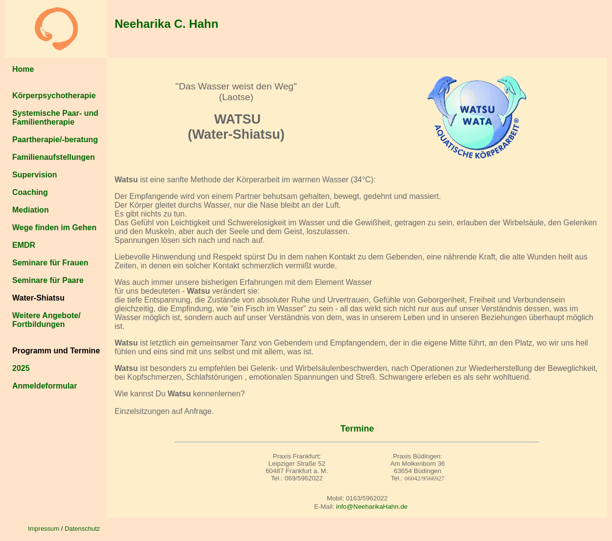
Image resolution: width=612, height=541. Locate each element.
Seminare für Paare (48, 280)
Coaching (30, 192)
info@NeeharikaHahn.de (372, 506)
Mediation (30, 210)
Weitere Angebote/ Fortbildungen (46, 319)
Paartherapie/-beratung (55, 139)
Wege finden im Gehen (54, 227)
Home (23, 69)
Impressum (43, 528)
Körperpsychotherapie (54, 95)
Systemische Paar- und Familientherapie (55, 117)
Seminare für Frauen (50, 263)
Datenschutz (82, 528)
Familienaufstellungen (53, 157)
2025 (21, 368)
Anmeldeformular (44, 386)
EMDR (23, 245)
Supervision (34, 175)
